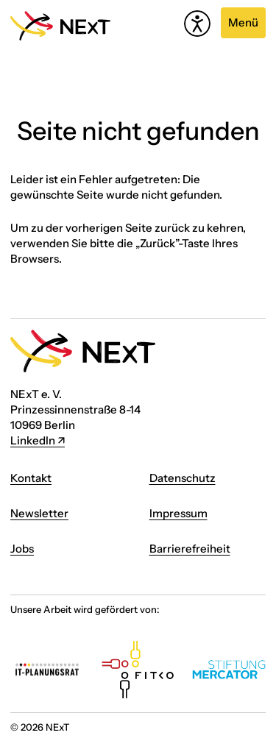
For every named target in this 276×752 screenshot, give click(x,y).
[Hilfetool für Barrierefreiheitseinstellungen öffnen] (197, 23)
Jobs (22, 549)
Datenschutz (182, 478)
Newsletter (39, 513)
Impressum (178, 513)
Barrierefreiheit (189, 549)
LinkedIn (32, 440)
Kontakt (31, 478)
